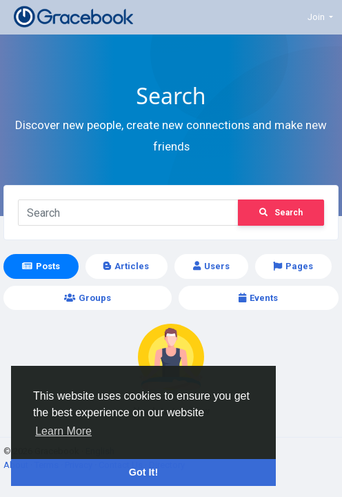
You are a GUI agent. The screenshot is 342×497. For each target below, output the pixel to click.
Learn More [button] (63, 431)
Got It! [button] (143, 472)
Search (281, 212)
